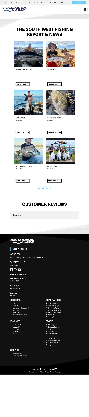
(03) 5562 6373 (17, 261)
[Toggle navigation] (85, 10)
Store (49, 321)
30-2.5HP (15, 334)
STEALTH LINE (17, 325)
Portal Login (16, 310)
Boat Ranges (53, 299)
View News (44, 188)
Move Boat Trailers (54, 340)
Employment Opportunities (21, 308)
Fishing (50, 329)
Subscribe (14, 265)
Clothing (51, 331)
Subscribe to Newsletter (29, 3)
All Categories (52, 325)
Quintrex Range (53, 304)
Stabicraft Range (53, 306)
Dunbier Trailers (53, 343)
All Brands (51, 338)
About (6, 3)
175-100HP (16, 329)
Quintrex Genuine (54, 327)
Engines (15, 321)
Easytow (50, 345)
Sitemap (57, 372)
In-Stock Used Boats (54, 312)
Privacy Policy (16, 312)
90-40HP (15, 331)
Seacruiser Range (53, 308)
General (15, 299)
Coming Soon (52, 317)
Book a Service (19, 249)
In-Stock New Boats (54, 310)
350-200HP (16, 327)
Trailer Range (52, 334)
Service (14, 349)
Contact (15, 306)
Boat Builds (51, 314)
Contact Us (14, 3)
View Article (23, 84)
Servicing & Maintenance (20, 356)
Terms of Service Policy (19, 314)
